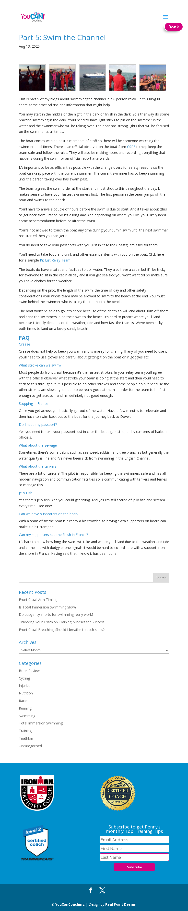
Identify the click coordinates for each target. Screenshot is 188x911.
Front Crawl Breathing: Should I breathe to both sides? (62, 629)
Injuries (24, 685)
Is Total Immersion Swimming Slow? (47, 607)
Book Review (29, 670)
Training (25, 730)
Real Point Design (120, 904)
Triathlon (26, 738)
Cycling (24, 678)
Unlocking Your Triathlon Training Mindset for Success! (62, 622)
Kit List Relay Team (55, 260)
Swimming (27, 715)
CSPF (131, 146)
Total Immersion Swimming (41, 723)
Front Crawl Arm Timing (38, 599)
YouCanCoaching (70, 904)
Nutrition (26, 693)
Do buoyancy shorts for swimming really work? (56, 614)
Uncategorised (30, 745)
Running (25, 708)
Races (23, 700)
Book (173, 27)
